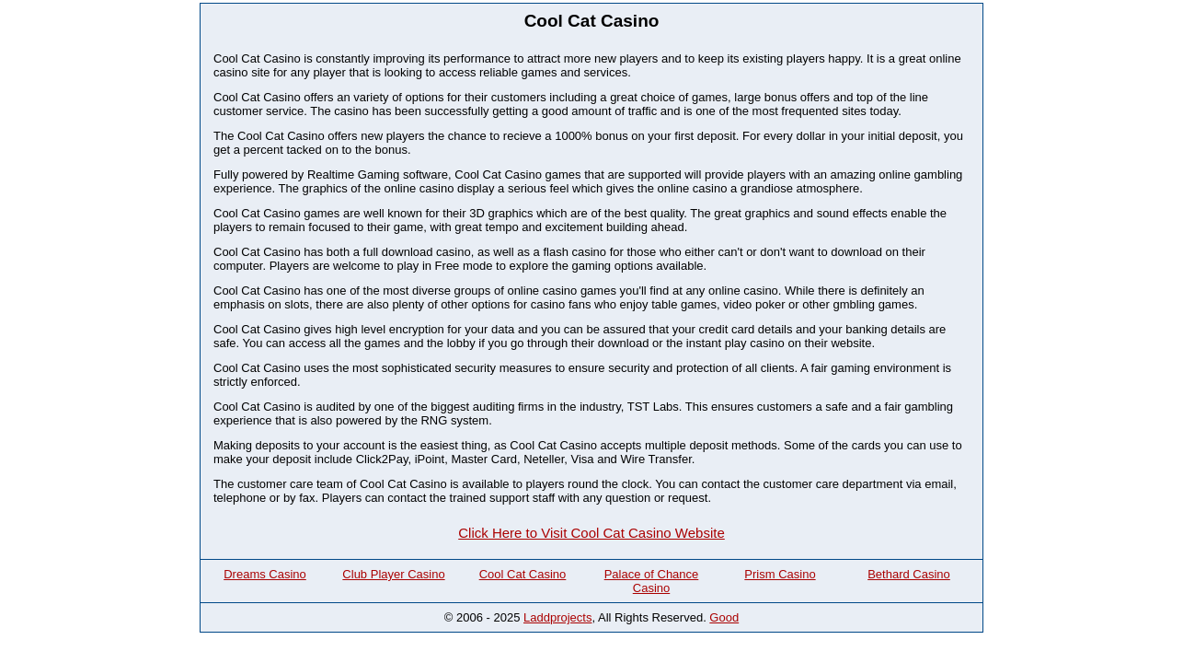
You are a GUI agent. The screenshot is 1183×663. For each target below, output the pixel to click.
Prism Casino (779, 574)
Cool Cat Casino (523, 574)
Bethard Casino (908, 574)
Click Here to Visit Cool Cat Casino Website (591, 533)
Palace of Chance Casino (651, 581)
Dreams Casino (265, 574)
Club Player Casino (393, 574)
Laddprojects (557, 617)
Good (724, 617)
